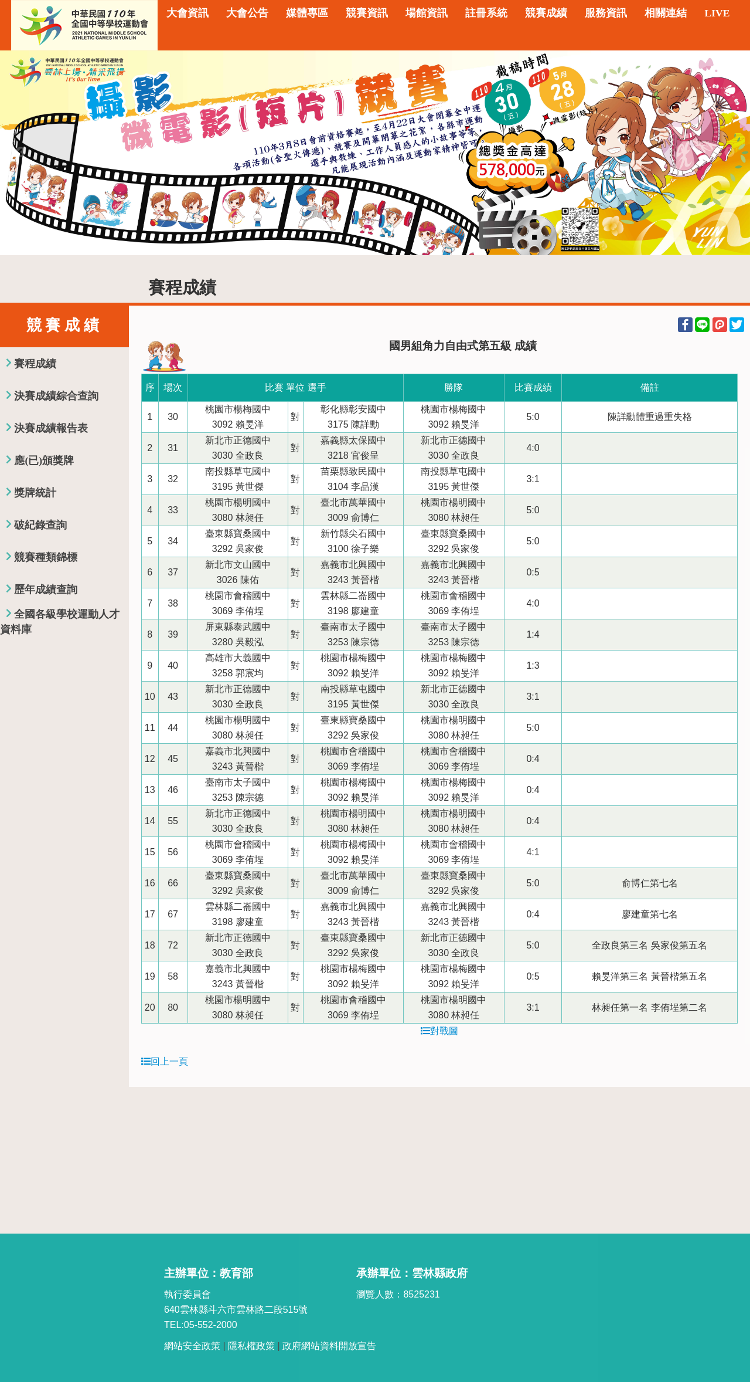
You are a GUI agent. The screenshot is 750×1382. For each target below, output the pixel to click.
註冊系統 (486, 13)
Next (729, 152)
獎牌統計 (35, 493)
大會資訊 (187, 13)
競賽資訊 (367, 13)
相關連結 (666, 13)
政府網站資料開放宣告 (329, 1346)
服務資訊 (606, 13)
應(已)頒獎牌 (44, 460)
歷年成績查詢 (45, 589)
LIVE (716, 13)
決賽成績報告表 (51, 428)
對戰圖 (439, 1031)
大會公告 (247, 13)
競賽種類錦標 (45, 557)
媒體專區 (307, 13)
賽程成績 (35, 364)
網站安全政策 (192, 1346)
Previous (20, 152)
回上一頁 (164, 1061)
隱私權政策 (251, 1346)
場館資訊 (426, 13)
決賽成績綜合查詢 (56, 396)
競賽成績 (546, 13)
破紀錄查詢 (40, 525)
